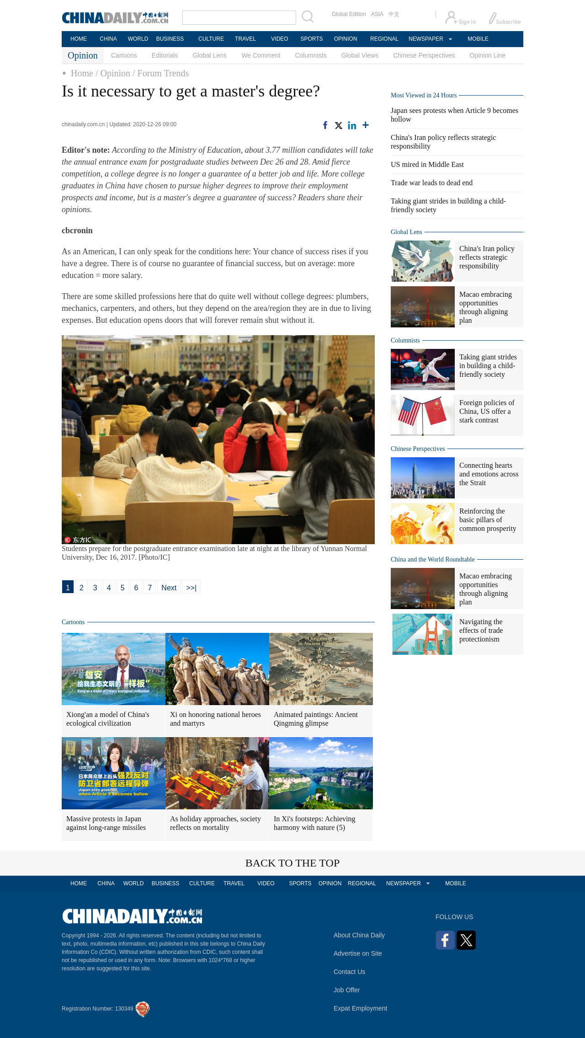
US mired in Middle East (427, 164)
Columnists (310, 55)
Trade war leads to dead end (432, 183)
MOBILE (478, 39)
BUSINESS (170, 39)
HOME (78, 39)
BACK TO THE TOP (292, 863)
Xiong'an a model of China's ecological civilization (107, 719)
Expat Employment (361, 1008)
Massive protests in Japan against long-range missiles (106, 823)
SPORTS (311, 39)
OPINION (345, 39)
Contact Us (349, 971)
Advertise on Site (358, 953)
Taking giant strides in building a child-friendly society (488, 365)
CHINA (108, 39)
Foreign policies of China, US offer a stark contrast (487, 411)
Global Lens (209, 55)
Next (168, 588)
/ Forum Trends (161, 73)
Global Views (359, 55)
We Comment (260, 55)
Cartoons (124, 55)
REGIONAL (384, 39)
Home (82, 73)
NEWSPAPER (425, 39)
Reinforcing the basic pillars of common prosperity (487, 519)
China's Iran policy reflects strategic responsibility (487, 257)
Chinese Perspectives (424, 55)
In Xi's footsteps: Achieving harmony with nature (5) (314, 823)
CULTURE (211, 39)
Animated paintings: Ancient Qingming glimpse (316, 719)
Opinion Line (488, 55)
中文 (393, 14)
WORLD (138, 39)
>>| (191, 588)
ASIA (377, 14)
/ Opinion (113, 73)
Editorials (165, 55)
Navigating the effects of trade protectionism (481, 630)
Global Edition (349, 14)
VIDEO (279, 39)
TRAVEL (245, 39)
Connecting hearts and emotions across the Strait (489, 474)
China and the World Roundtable (433, 559)
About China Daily (359, 935)
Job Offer (347, 990)
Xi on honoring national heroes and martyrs (215, 719)
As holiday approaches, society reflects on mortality (215, 823)
